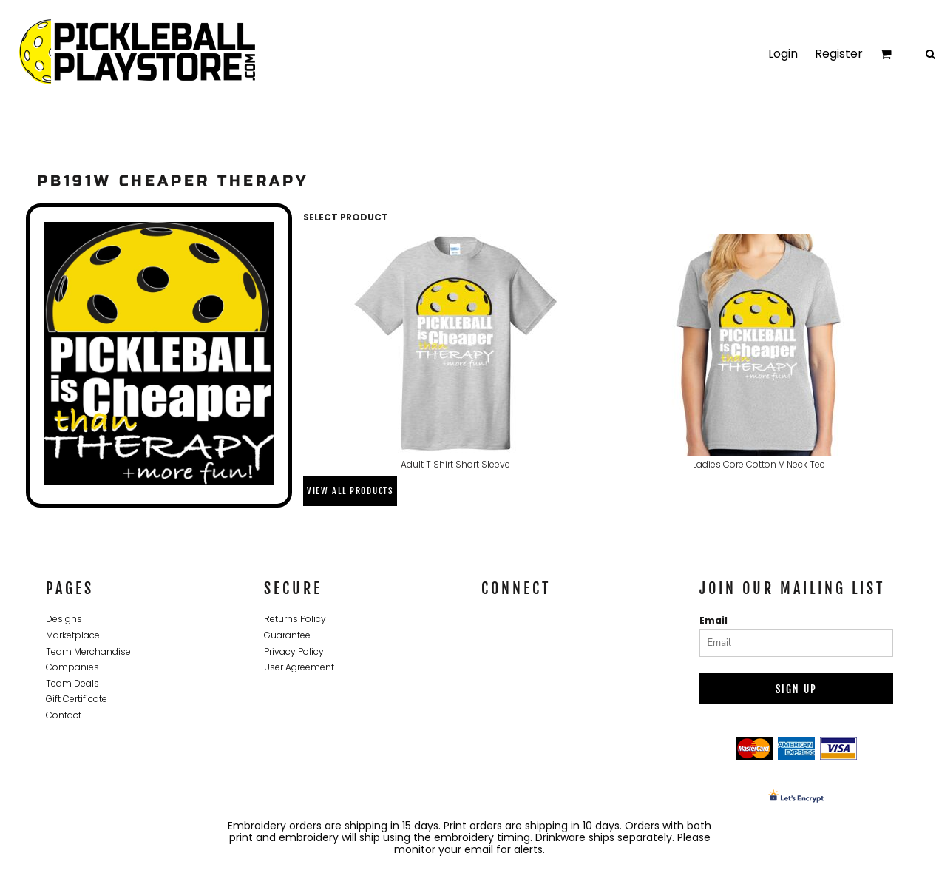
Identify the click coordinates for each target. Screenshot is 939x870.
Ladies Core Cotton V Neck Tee (759, 464)
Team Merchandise (88, 651)
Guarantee (287, 635)
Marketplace (73, 635)
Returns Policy (295, 619)
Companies (72, 667)
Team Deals (72, 683)
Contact (63, 715)
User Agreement (299, 667)
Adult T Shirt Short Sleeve (455, 464)
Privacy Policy (294, 651)
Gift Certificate (76, 698)
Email (713, 620)
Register (839, 53)
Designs (64, 619)
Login (783, 53)
